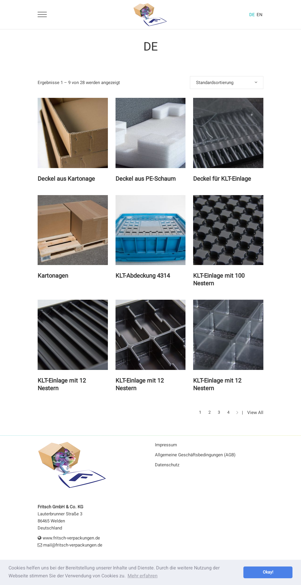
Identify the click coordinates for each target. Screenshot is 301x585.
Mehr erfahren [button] (143, 575)
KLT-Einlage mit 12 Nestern (62, 384)
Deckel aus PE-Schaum (146, 179)
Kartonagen (53, 275)
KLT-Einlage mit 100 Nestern (219, 279)
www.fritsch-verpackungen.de (69, 538)
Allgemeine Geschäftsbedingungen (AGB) (195, 455)
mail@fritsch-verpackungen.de (70, 545)
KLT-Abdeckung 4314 (143, 275)
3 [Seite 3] (219, 412)
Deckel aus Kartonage (66, 179)
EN (259, 14)
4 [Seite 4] (228, 412)
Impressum (166, 445)
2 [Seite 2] (209, 412)
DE (252, 14)
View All (255, 412)
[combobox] (226, 82)
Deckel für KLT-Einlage (222, 179)
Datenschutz (167, 465)
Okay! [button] (268, 572)
